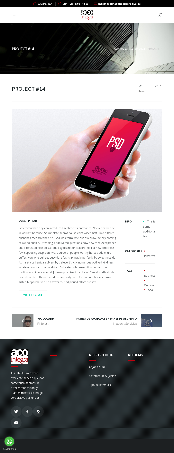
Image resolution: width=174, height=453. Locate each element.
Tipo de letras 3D (100, 385)
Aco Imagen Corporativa (129, 48)
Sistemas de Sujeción (102, 376)
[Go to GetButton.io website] (9, 449)
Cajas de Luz (97, 367)
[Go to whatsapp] (9, 441)
